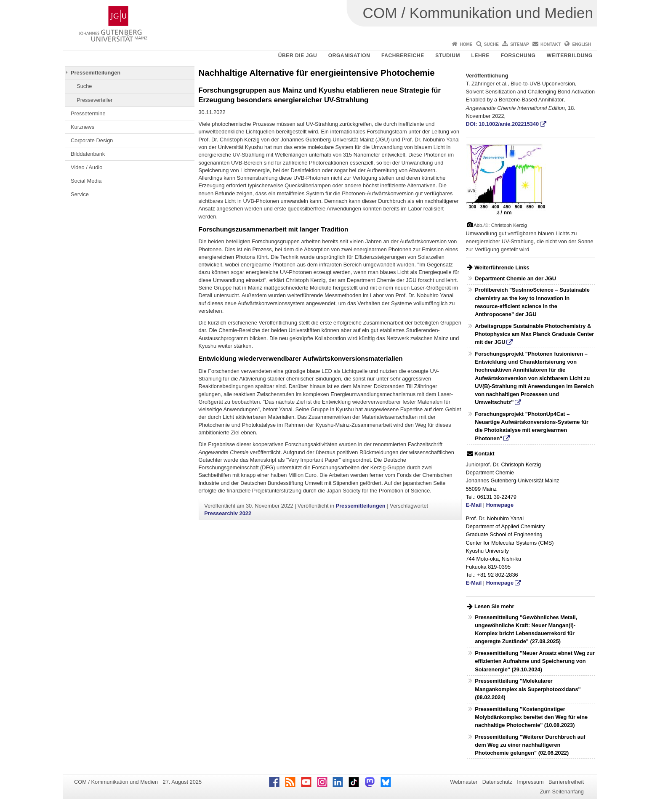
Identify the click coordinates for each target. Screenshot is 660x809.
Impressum (530, 782)
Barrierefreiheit (566, 782)
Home (466, 44)
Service (80, 194)
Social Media (86, 181)
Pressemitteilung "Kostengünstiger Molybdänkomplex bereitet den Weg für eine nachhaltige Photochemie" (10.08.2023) (531, 717)
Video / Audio (86, 167)
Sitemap (519, 44)
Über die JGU (297, 56)
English (581, 44)
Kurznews (82, 127)
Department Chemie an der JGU (515, 278)
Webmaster (463, 782)
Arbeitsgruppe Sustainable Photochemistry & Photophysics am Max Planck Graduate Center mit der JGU (534, 334)
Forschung (518, 56)
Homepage (500, 505)
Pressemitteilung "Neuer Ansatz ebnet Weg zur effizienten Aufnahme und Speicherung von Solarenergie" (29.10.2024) (535, 661)
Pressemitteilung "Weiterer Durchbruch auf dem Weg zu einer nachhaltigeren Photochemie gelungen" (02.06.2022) (530, 745)
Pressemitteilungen (95, 72)
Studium (447, 56)
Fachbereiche (402, 56)
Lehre (480, 56)
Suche (491, 44)
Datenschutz (497, 782)
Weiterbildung (570, 56)
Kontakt (550, 44)
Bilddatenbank (88, 154)
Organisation (349, 56)
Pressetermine (88, 113)
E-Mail (474, 505)
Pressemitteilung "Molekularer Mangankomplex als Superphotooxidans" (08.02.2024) (527, 689)
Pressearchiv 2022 (227, 513)
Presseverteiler (94, 100)
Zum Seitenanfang (562, 791)
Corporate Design (92, 140)
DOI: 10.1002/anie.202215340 (502, 124)
